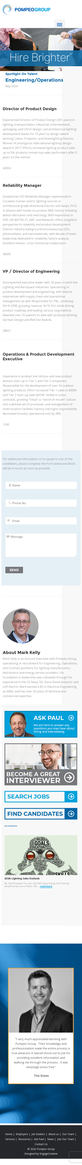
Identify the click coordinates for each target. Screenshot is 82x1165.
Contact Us (41, 1144)
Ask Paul (39, 1139)
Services (10, 1139)
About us (53, 1134)
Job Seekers (38, 1134)
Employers (22, 1134)
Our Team (68, 1134)
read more (46, 886)
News (50, 1139)
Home (8, 1134)
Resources (24, 1139)
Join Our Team (65, 1139)
